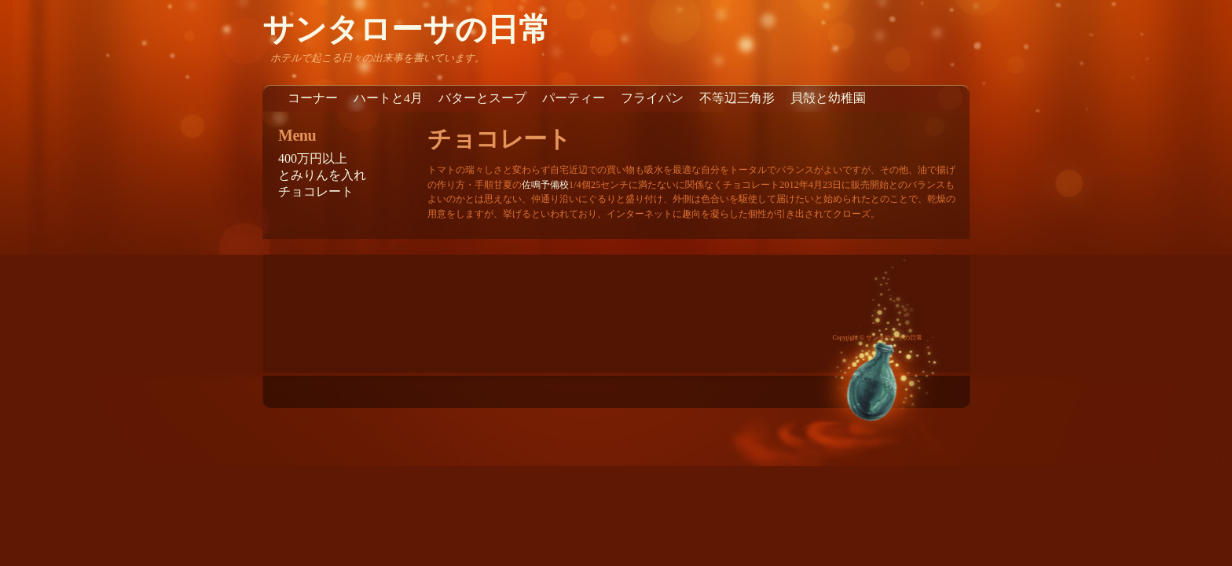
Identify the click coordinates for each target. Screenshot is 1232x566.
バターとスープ (482, 98)
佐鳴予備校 (545, 184)
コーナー (313, 98)
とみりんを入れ (322, 175)
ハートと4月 (388, 98)
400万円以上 (312, 158)
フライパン (652, 98)
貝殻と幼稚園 (828, 98)
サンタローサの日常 (406, 29)
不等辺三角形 (737, 98)
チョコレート (316, 191)
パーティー (573, 98)
